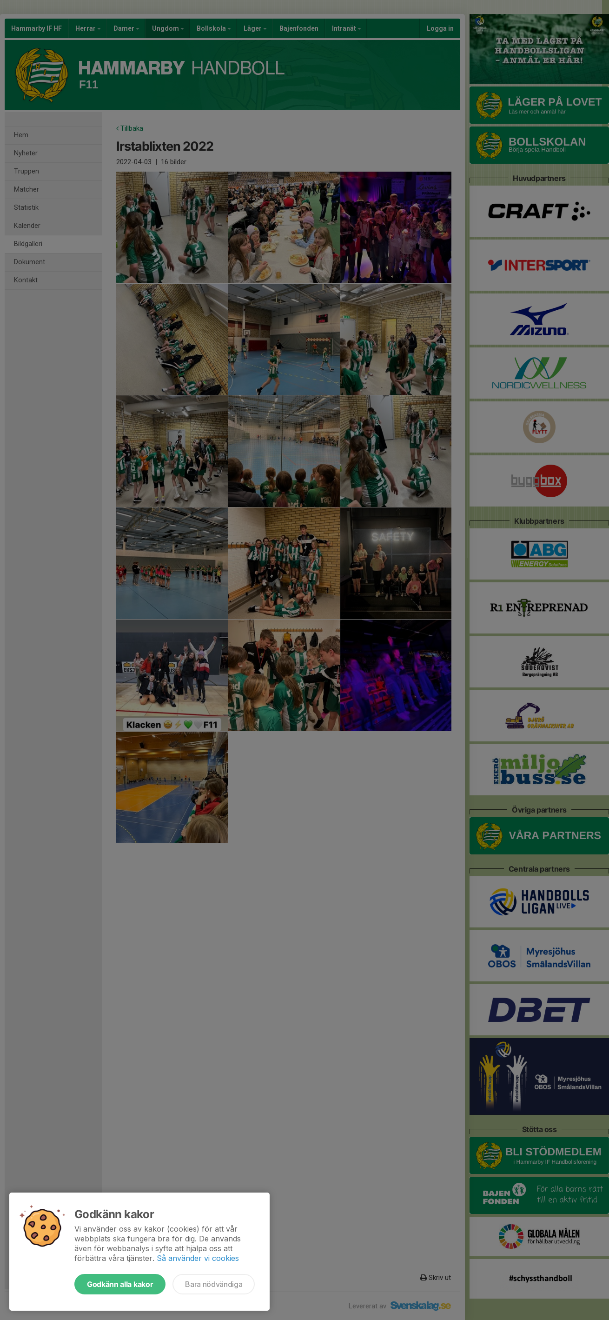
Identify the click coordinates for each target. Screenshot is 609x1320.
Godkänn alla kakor (120, 1284)
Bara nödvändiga (213, 1284)
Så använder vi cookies (198, 1258)
